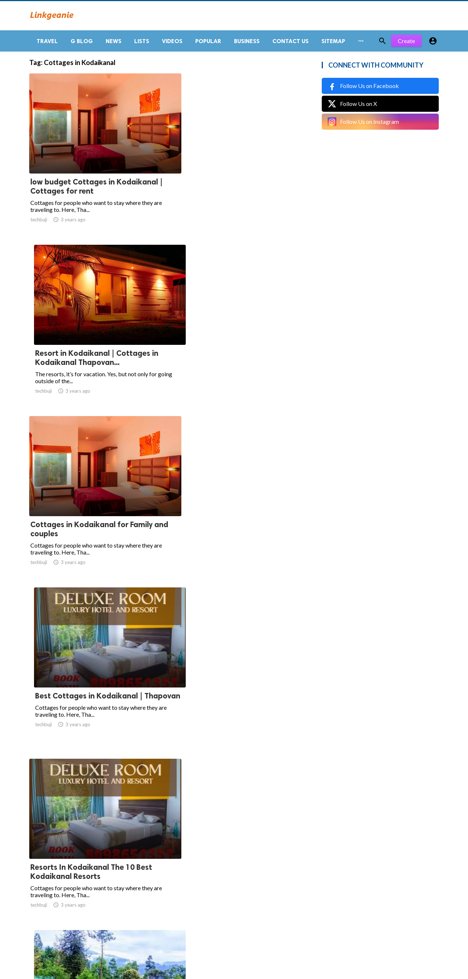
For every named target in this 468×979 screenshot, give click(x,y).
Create (406, 43)
